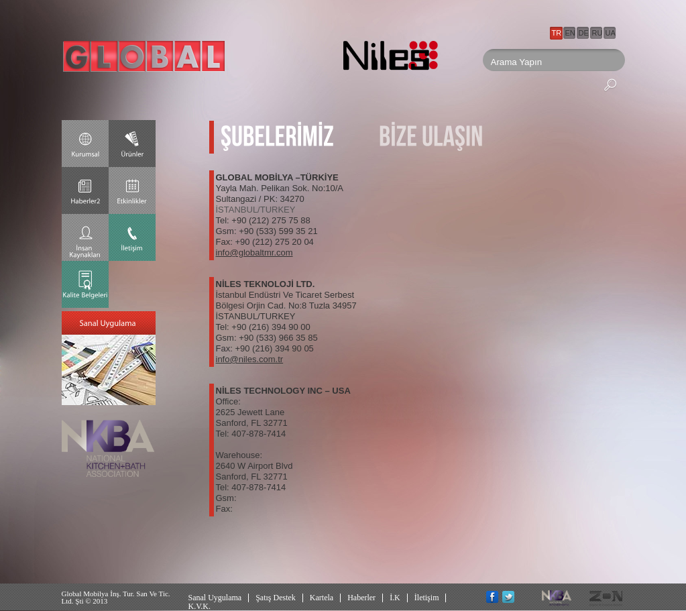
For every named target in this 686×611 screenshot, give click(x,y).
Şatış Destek (275, 598)
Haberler (361, 598)
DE (584, 33)
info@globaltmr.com (254, 252)
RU (597, 33)
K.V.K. (199, 606)
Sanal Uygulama (215, 598)
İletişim (426, 598)
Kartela (321, 598)
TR (557, 33)
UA (611, 33)
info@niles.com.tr (250, 359)
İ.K (395, 598)
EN (570, 33)
